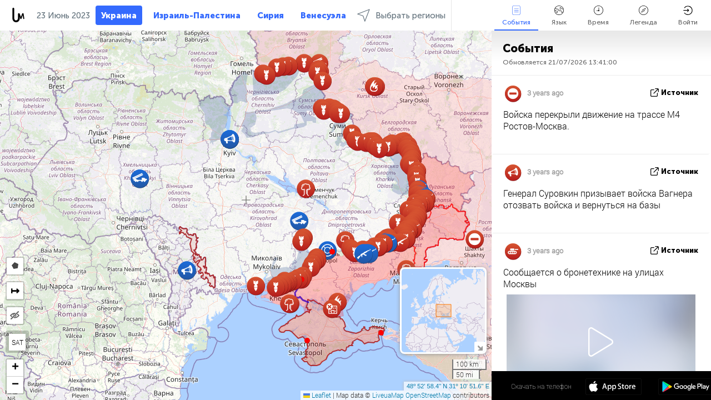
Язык (559, 16)
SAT (17, 342)
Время (598, 16)
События (516, 16)
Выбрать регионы (401, 15)
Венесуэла (323, 16)
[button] (332, 251)
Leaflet (317, 395)
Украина (119, 16)
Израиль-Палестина (197, 16)
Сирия (270, 16)
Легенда (643, 16)
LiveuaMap (388, 395)
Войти (688, 16)
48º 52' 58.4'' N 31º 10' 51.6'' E (448, 386)
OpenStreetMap (428, 395)
